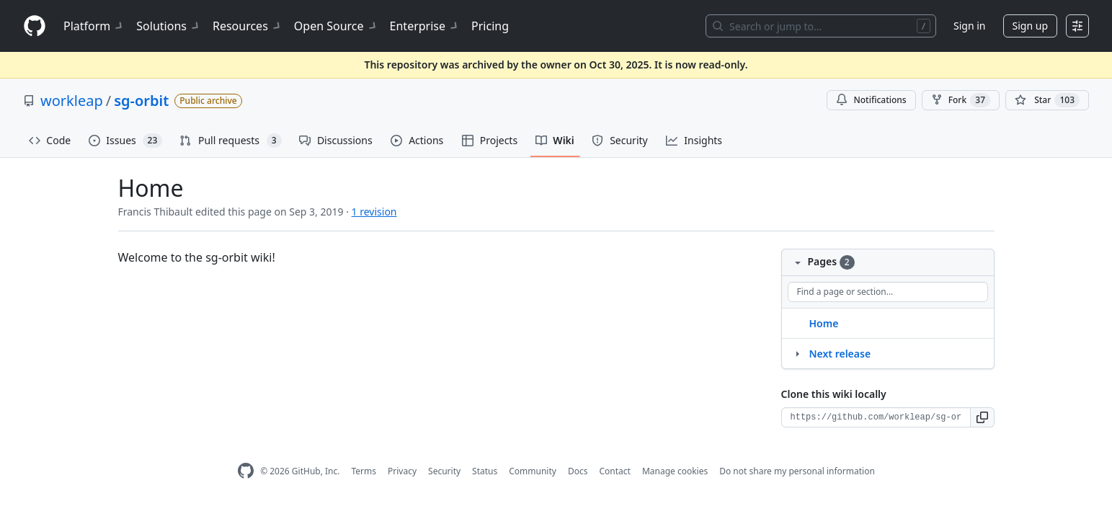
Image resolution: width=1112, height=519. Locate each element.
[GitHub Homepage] (245, 471)
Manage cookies (675, 471)
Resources (248, 26)
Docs (578, 471)
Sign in (969, 25)
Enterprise (425, 26)
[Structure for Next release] (797, 353)
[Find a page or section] (888, 292)
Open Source (336, 26)
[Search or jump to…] (820, 26)
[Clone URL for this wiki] (876, 417)
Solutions (168, 26)
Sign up (1030, 25)
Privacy (402, 471)
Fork (960, 100)
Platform (94, 26)
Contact (614, 471)
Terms (363, 471)
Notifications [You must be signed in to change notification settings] (871, 100)
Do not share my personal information (797, 471)
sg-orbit (141, 100)
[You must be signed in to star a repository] (1047, 100)
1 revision (374, 211)
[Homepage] (34, 26)
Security (444, 471)
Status (484, 471)
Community (532, 471)
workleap (71, 100)
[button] (983, 417)
